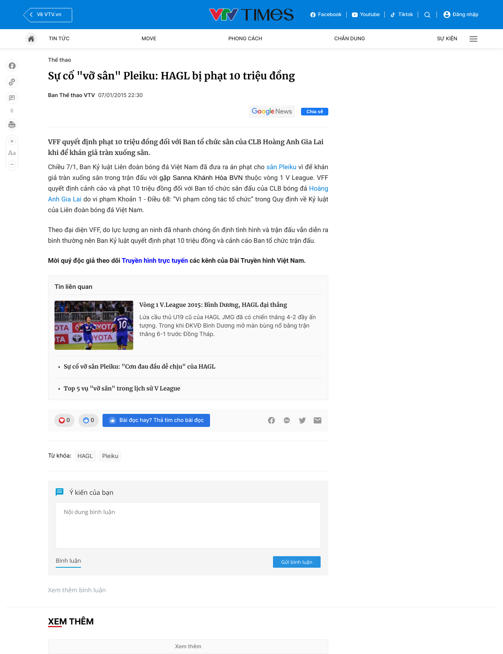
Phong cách (245, 39)
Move (149, 39)
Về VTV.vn (44, 14)
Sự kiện (447, 39)
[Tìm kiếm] (427, 14)
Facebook (325, 14)
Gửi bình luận (297, 561)
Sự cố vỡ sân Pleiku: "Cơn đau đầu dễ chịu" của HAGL (139, 367)
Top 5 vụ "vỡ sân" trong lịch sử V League (122, 388)
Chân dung (349, 39)
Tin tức (59, 39)
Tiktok (401, 14)
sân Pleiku (281, 167)
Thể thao (59, 60)
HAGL (85, 456)
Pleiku (110, 456)
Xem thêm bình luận (77, 590)
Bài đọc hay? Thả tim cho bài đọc (156, 420)
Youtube (365, 14)
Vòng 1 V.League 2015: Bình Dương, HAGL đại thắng (213, 305)
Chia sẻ (314, 111)
